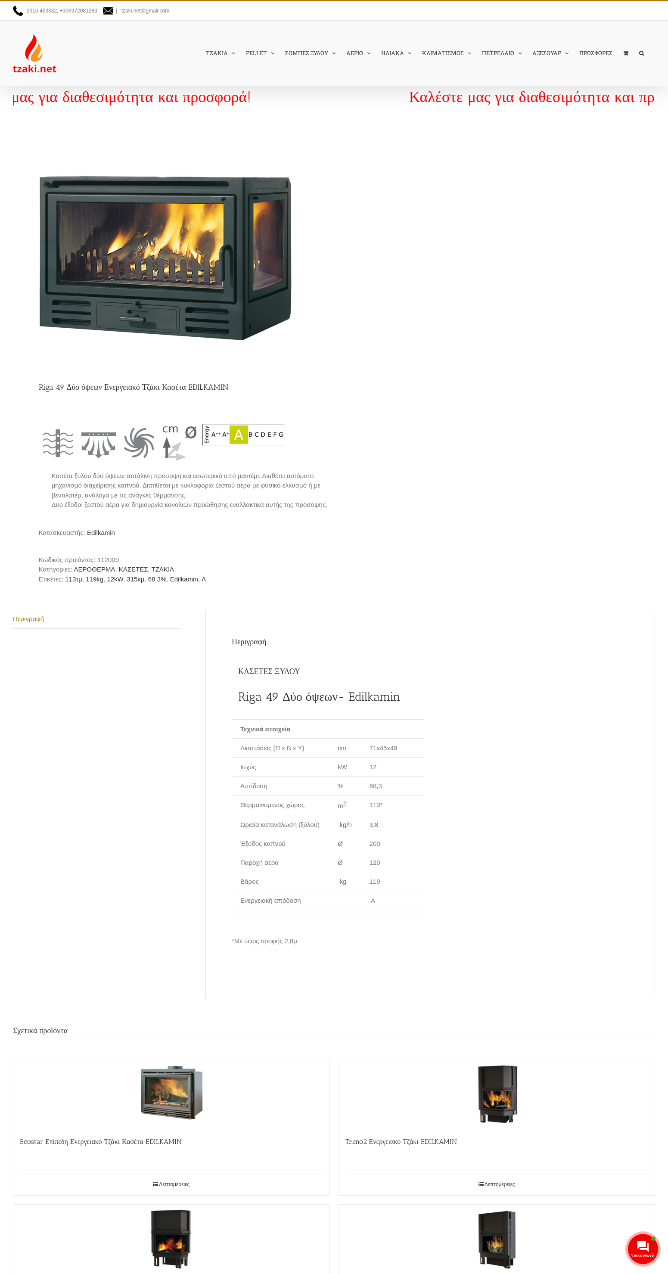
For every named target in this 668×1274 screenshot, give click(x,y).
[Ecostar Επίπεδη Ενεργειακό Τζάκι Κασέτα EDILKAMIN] (171, 1093)
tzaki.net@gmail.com (144, 11)
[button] (641, 53)
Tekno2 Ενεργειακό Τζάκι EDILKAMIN (401, 1141)
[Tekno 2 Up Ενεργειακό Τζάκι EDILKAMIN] (171, 1239)
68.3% (157, 579)
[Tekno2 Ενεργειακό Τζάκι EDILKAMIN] (497, 1093)
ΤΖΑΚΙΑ (163, 569)
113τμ (73, 579)
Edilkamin (101, 532)
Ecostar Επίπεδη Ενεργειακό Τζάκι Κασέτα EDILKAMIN (101, 1141)
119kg (94, 579)
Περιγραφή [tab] (28, 618)
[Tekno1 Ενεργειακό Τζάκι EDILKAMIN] (497, 1239)
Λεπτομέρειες (174, 1184)
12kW (115, 579)
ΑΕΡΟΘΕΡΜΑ (94, 569)
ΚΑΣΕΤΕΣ (133, 569)
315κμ (135, 579)
